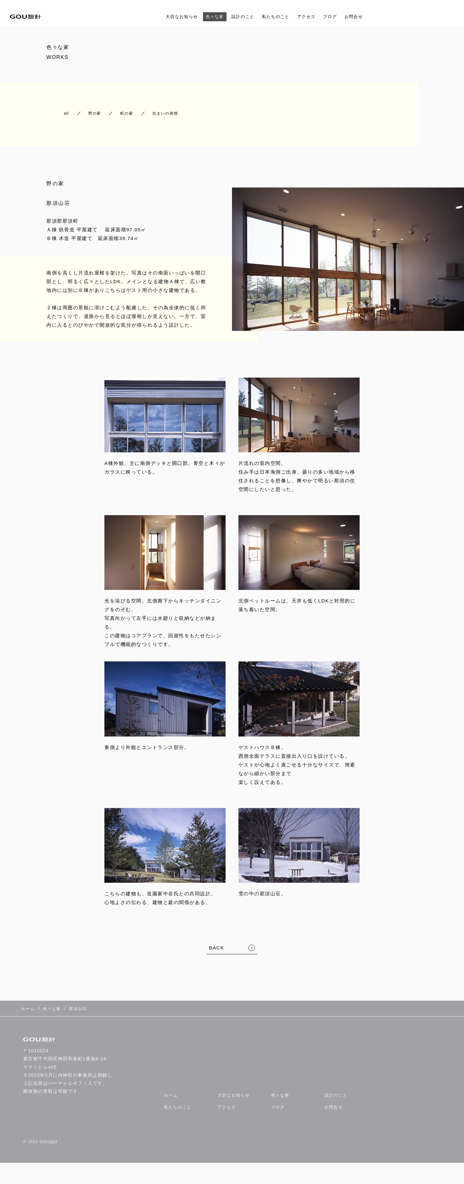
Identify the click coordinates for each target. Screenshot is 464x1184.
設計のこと (240, 16)
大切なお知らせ (172, 16)
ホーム (171, 1084)
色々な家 (209, 16)
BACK (216, 942)
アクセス (311, 16)
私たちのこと (278, 16)
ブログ (338, 16)
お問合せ (363, 16)
